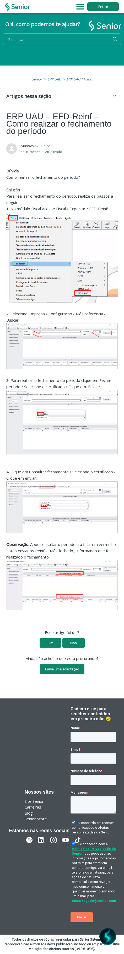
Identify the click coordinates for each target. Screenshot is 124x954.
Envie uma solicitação (62, 669)
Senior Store (36, 818)
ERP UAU (54, 79)
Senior (37, 79)
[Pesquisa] (62, 39)
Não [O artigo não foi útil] (73, 643)
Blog (29, 813)
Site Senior (34, 801)
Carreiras (33, 807)
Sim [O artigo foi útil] (50, 643)
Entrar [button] (103, 6)
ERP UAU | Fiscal (79, 79)
